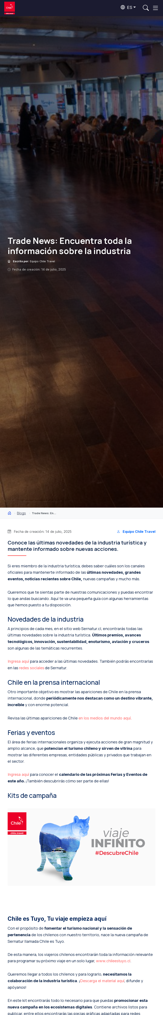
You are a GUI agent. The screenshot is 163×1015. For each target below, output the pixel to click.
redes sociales (31, 668)
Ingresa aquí (18, 661)
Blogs (21, 513)
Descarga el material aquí (102, 981)
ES (126, 7)
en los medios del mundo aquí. (105, 718)
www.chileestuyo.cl (113, 961)
